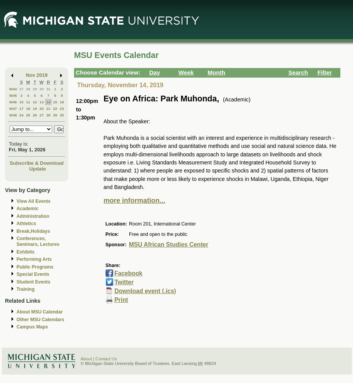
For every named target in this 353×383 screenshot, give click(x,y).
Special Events (32, 274)
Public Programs (34, 267)
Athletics (26, 223)
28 (28, 89)
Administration (32, 216)
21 (48, 108)
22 (55, 108)
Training (25, 289)
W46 (13, 102)
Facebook (128, 273)
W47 (13, 108)
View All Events (33, 201)
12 (35, 102)
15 (55, 102)
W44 (13, 89)
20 (42, 108)
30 (42, 89)
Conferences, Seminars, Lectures (37, 241)
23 (62, 108)
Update (37, 169)
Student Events (33, 282)
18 (28, 108)
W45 (13, 95)
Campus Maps (32, 327)
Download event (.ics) (145, 291)
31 (48, 89)
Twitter (124, 282)
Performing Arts (34, 259)
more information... (134, 200)
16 (62, 102)
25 (28, 115)
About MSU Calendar (39, 312)
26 (35, 115)
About (86, 358)
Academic (27, 208)
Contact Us (106, 358)
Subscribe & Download (37, 163)
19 (35, 108)
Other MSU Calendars (40, 319)
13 (42, 102)
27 (21, 89)
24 (21, 115)
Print (121, 300)
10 (21, 102)
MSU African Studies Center (168, 244)
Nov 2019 (37, 75)
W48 (13, 115)
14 (48, 102)
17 (21, 108)
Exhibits (25, 252)
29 (35, 89)
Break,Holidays (33, 231)
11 (28, 102)
